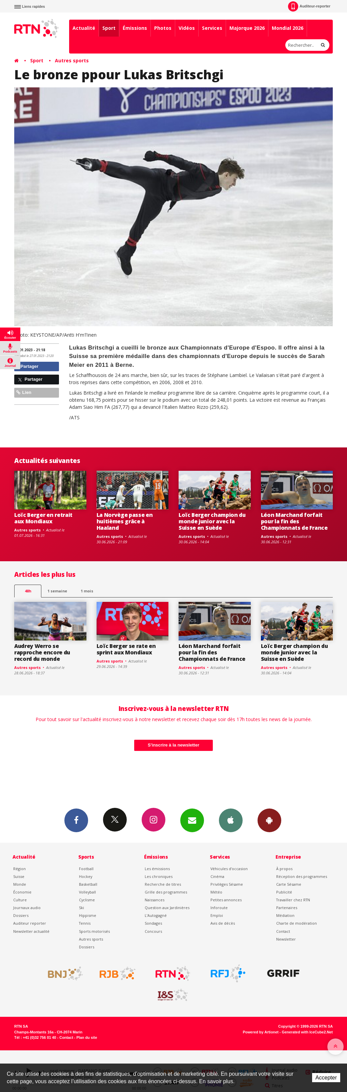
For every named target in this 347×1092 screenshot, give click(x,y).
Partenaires (286, 907)
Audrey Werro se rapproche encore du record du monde (42, 652)
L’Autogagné (156, 915)
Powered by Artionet (261, 1032)
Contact (283, 931)
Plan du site (86, 1037)
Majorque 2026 (247, 28)
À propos (284, 868)
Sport (109, 28)
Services (212, 28)
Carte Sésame (288, 884)
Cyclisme (87, 900)
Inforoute (219, 907)
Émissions (135, 28)
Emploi (216, 915)
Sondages (153, 923)
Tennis (84, 923)
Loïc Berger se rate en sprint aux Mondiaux (126, 649)
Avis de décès (222, 923)
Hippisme (87, 915)
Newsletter (286, 939)
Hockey (85, 876)
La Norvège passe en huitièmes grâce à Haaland (125, 521)
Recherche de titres (163, 884)
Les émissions (157, 868)
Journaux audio (27, 907)
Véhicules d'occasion (229, 868)
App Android (269, 820)
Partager (27, 366)
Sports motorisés (94, 931)
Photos (162, 28)
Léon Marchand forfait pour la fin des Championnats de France (294, 521)
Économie (22, 892)
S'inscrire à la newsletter (173, 745)
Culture (20, 900)
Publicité (284, 892)
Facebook (76, 820)
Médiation (285, 915)
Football (86, 868)
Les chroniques (158, 876)
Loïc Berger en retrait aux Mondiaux (43, 518)
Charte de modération (296, 923)
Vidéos (187, 28)
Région (19, 868)
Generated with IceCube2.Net (307, 1032)
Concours (153, 931)
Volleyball (87, 892)
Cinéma (217, 876)
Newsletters (192, 820)
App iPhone (231, 820)
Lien (23, 392)
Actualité (84, 28)
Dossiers (20, 915)
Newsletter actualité (31, 931)
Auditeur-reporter (309, 6)
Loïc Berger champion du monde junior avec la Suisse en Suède (212, 521)
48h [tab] (28, 590)
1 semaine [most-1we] (57, 590)
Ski (81, 907)
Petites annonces (226, 900)
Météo (216, 892)
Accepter (326, 1077)
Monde (19, 884)
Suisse (18, 876)
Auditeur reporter (29, 923)
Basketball (88, 884)
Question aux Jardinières (167, 907)
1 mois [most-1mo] (87, 590)
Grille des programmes (166, 892)
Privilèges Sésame (226, 884)
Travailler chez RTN (293, 900)
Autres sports (72, 60)
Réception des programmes (301, 876)
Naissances (154, 900)
